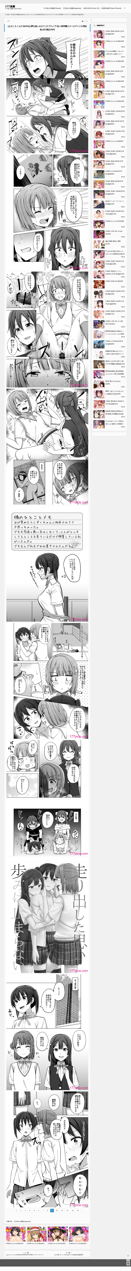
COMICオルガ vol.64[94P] (114, 141)
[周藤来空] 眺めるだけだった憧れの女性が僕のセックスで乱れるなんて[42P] (114, 354)
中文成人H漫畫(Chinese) (52, 8)
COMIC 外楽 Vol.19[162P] (114, 281)
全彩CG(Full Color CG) (91, 8)
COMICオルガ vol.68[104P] (35, 1243)
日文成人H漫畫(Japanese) (72, 8)
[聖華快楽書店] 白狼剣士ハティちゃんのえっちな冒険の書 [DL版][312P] (114, 334)
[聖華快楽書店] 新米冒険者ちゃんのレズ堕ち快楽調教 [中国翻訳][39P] (114, 374)
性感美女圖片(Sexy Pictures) (111, 8)
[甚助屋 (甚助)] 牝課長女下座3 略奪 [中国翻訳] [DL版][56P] (114, 414)
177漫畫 (10, 6)
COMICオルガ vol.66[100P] (77, 1243)
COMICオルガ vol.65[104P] (114, 101)
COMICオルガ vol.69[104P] (14, 1243)
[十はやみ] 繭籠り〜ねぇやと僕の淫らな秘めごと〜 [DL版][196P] (114, 54)
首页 (7, 14)
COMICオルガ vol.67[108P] (56, 1243)
